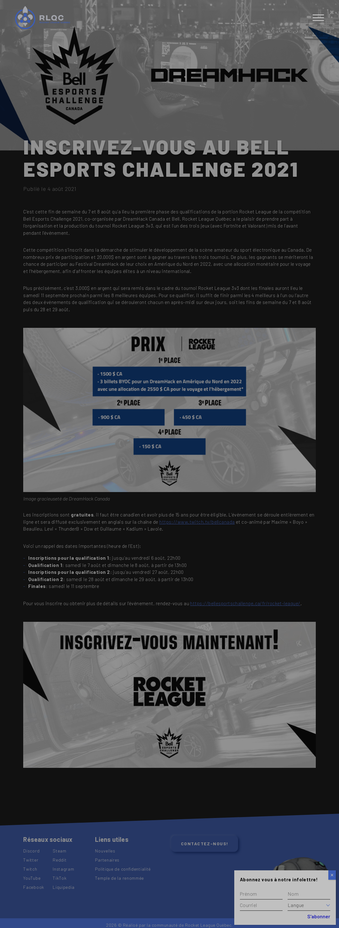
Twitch (30, 869)
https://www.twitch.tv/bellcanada (197, 522)
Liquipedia (64, 887)
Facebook (33, 887)
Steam (59, 850)
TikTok (59, 878)
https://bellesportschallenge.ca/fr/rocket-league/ (245, 603)
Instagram (63, 869)
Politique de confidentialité (123, 869)
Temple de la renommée (119, 878)
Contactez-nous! (205, 843)
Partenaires (107, 859)
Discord (31, 850)
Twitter (30, 859)
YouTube (31, 878)
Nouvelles (105, 850)
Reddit (59, 859)
